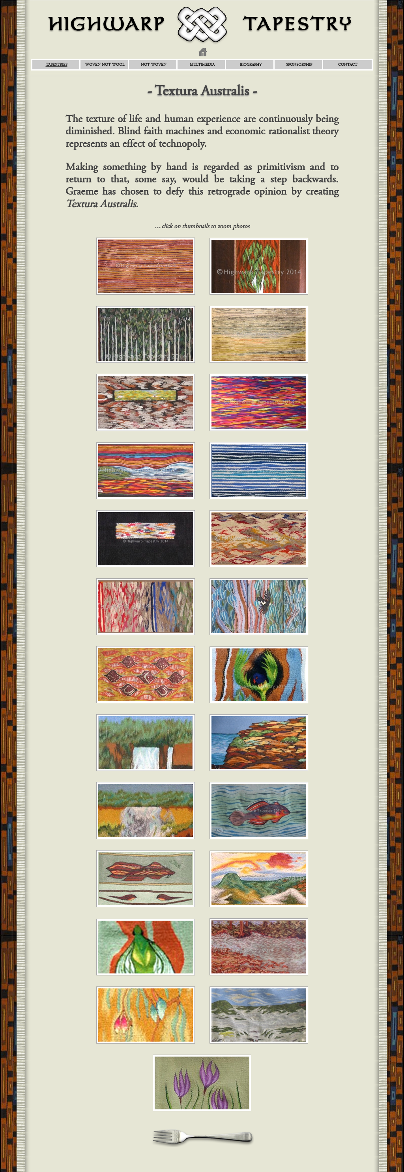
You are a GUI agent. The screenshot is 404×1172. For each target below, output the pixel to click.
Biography (251, 64)
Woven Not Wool (105, 64)
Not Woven (153, 64)
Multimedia (202, 64)
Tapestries (56, 64)
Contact (347, 64)
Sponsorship (299, 64)
